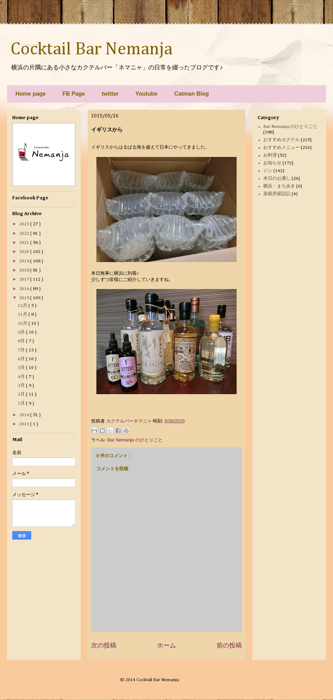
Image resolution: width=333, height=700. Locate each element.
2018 (24, 270)
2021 (24, 242)
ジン (267, 171)
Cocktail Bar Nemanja (91, 49)
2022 (24, 233)
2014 (24, 415)
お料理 (270, 155)
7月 (22, 350)
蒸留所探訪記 (277, 194)
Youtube (146, 94)
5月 (22, 367)
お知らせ (272, 163)
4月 (22, 377)
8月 (22, 341)
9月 (22, 332)
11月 (23, 314)
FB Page (73, 94)
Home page (30, 94)
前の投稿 (229, 645)
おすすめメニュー (281, 147)
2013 (24, 424)
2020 (24, 251)
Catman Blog (191, 94)
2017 (24, 279)
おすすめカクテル (281, 140)
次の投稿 (103, 645)
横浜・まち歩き (279, 186)
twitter (110, 94)
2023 (24, 224)
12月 (23, 305)
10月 (23, 323)
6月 (22, 359)
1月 (22, 403)
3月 (22, 385)
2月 (22, 394)
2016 (24, 289)
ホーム (166, 645)
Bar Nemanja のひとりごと (134, 439)
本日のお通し (277, 178)
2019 (24, 261)
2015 (24, 298)
